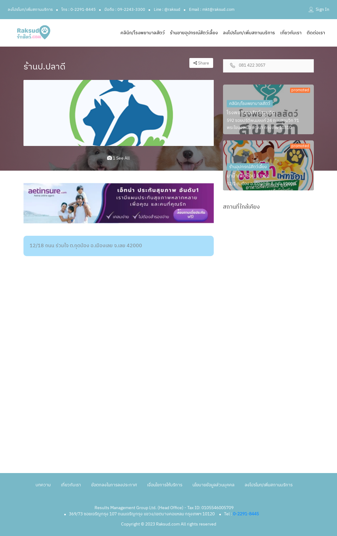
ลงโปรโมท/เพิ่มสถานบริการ (30, 9)
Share (201, 63)
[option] (118, 113)
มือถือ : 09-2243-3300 (124, 9)
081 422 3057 (252, 65)
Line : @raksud (167, 9)
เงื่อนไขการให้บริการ (164, 484)
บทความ (43, 484)
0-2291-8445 (246, 513)
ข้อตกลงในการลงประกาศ (114, 484)
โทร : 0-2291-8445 (78, 9)
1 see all (118, 158)
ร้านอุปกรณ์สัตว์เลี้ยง (248, 166)
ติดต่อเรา (316, 33)
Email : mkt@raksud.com (211, 9)
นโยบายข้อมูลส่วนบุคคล (213, 484)
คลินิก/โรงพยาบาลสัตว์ (142, 33)
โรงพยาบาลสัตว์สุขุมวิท (251, 113)
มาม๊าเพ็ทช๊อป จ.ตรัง (248, 176)
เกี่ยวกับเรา (290, 33)
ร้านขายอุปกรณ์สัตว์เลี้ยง (194, 33)
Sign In (322, 9)
